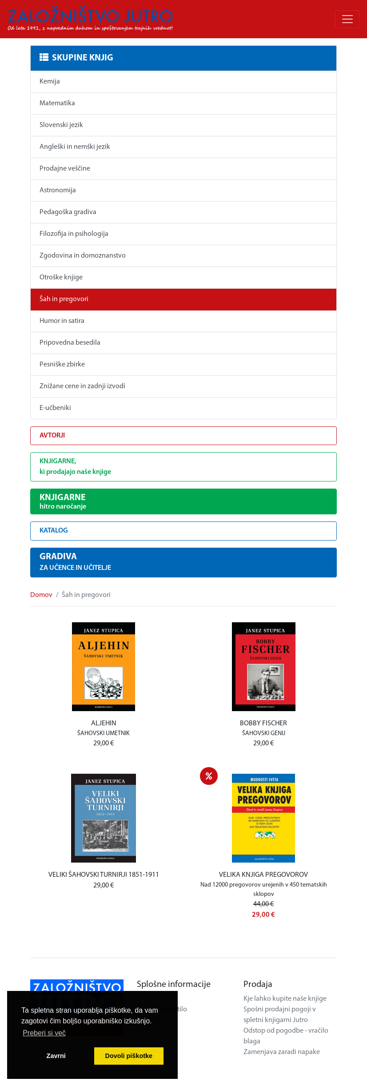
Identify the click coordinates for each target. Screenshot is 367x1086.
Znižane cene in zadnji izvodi (82, 386)
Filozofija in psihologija (74, 234)
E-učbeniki (55, 408)
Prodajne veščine (65, 168)
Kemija (50, 81)
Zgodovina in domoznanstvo (83, 255)
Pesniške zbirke (62, 364)
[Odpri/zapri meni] (347, 19)
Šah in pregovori (64, 299)
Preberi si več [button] (44, 1033)
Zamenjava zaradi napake (281, 1052)
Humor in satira (62, 321)
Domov (41, 595)
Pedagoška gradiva (68, 212)
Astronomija (58, 190)
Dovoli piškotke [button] (128, 1055)
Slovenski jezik (61, 125)
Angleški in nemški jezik (75, 147)
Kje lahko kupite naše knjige (285, 998)
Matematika (57, 103)
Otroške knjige (61, 277)
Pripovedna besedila (70, 342)
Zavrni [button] (56, 1055)
